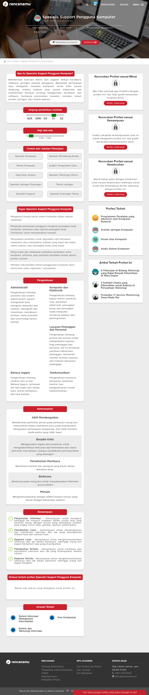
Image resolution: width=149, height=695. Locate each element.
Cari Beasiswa (84, 673)
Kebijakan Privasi (50, 680)
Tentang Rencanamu (52, 667)
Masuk (124, 5)
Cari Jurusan (83, 670)
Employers (108, 5)
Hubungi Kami (49, 676)
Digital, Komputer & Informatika (37, 61)
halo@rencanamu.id (124, 676)
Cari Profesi (12, 61)
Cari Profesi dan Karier (89, 667)
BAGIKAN (90, 42)
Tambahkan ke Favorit (65, 42)
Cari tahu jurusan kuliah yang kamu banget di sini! (110, 692)
